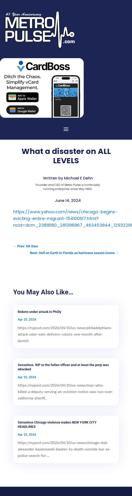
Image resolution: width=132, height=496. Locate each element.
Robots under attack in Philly (39, 312)
